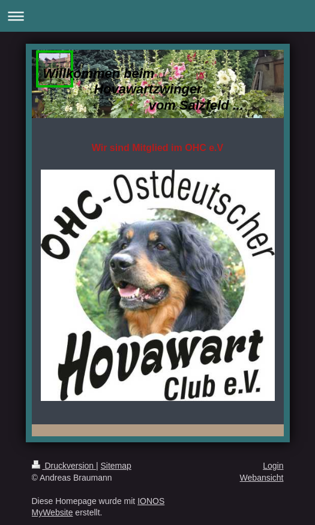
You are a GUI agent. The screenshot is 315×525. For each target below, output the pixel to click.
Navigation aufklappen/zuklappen (157, 16)
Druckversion (64, 465)
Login (273, 465)
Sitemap (116, 465)
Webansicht (262, 477)
